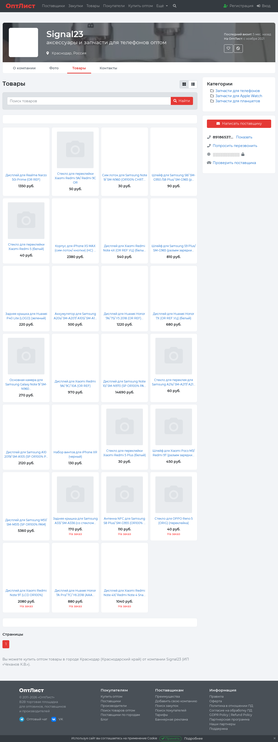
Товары (93, 6)
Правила (216, 696)
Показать (244, 137)
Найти (181, 101)
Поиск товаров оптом (118, 710)
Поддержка (218, 729)
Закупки (75, 6)
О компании (24, 68)
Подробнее (193, 738)
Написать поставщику (239, 123)
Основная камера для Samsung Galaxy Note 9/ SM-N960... (26, 384)
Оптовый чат (33, 719)
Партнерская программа (229, 719)
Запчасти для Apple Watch (238, 96)
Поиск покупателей (170, 710)
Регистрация (238, 6)
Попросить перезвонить (235, 146)
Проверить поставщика (234, 163)
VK (57, 719)
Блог (104, 719)
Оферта (215, 701)
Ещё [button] (160, 6)
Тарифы (161, 715)
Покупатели (114, 6)
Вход (263, 6)
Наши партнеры (222, 724)
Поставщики (53, 6)
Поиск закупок (166, 706)
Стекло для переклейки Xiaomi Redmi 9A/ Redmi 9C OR (75, 178)
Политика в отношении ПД (231, 706)
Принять (170, 738)
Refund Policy (241, 715)
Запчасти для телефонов (237, 91)
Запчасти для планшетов (237, 101)
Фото (54, 68)
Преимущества (167, 696)
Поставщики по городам (120, 715)
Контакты (108, 68)
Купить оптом (140, 6)
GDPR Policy (218, 715)
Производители (114, 706)
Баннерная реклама (171, 719)
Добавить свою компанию (176, 701)
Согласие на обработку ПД (230, 710)
